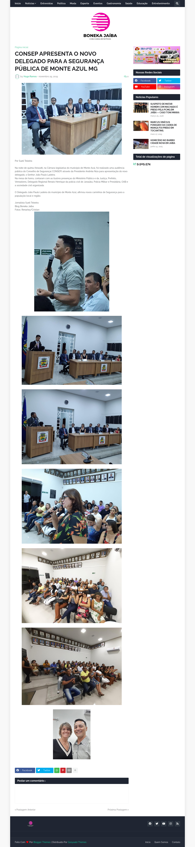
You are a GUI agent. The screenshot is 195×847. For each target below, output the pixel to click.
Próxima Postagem (117, 809)
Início (147, 842)
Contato (176, 842)
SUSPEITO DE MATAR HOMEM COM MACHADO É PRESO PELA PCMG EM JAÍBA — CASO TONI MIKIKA (164, 108)
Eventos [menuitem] (97, 3)
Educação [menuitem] (142, 3)
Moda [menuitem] (73, 3)
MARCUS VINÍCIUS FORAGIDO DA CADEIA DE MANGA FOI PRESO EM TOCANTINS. (163, 126)
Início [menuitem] (18, 3)
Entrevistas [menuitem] (46, 3)
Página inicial (21, 47)
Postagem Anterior (25, 809)
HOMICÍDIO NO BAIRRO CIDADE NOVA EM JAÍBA (162, 141)
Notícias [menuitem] (29, 3)
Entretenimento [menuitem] (161, 3)
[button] (177, 4)
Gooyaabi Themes (77, 842)
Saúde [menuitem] (128, 3)
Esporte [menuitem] (84, 3)
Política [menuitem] (61, 3)
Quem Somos (161, 842)
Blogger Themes (41, 842)
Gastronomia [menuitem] (114, 3)
